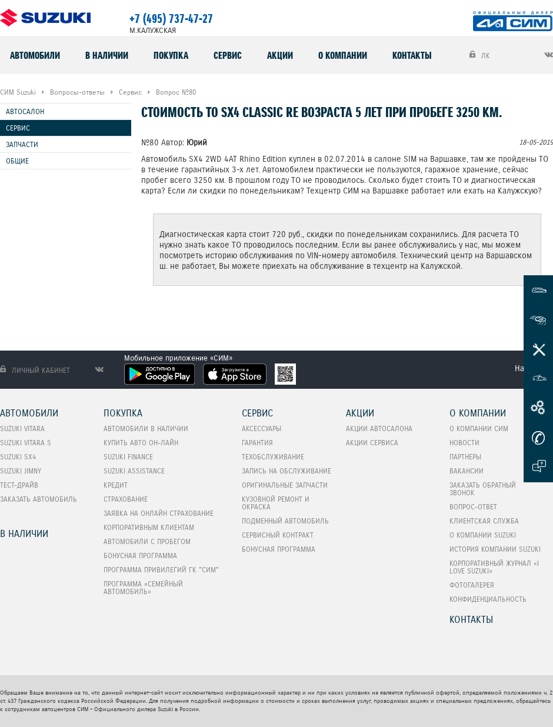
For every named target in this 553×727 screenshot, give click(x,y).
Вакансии (466, 470)
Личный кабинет (35, 370)
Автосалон (25, 111)
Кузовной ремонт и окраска (275, 503)
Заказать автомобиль (38, 499)
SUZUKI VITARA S (25, 442)
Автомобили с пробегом (147, 541)
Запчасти (22, 144)
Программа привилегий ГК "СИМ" (161, 569)
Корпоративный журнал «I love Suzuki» (494, 567)
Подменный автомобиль (285, 520)
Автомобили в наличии (146, 428)
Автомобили (35, 55)
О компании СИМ (478, 428)
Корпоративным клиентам (149, 527)
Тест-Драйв (19, 485)
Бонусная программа (140, 555)
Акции (280, 55)
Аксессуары (261, 428)
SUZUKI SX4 (18, 456)
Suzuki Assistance (134, 470)
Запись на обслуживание (286, 470)
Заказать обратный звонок (482, 489)
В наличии (106, 55)
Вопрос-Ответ (473, 506)
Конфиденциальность (488, 599)
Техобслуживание (273, 456)
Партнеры (465, 456)
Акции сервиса (372, 442)
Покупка (171, 55)
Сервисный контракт (278, 535)
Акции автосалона (379, 428)
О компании (342, 55)
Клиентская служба (484, 520)
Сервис (228, 55)
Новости (464, 442)
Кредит (116, 485)
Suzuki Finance (128, 456)
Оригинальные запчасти (285, 485)
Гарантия (257, 442)
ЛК (479, 55)
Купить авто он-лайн (141, 442)
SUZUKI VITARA (22, 428)
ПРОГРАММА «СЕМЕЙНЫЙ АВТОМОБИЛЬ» (143, 587)
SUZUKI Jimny (20, 470)
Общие (17, 160)
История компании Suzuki (495, 549)
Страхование (126, 499)
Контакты (412, 55)
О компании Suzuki (482, 535)
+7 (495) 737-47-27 (171, 19)
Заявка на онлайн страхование (159, 513)
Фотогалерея (471, 585)
